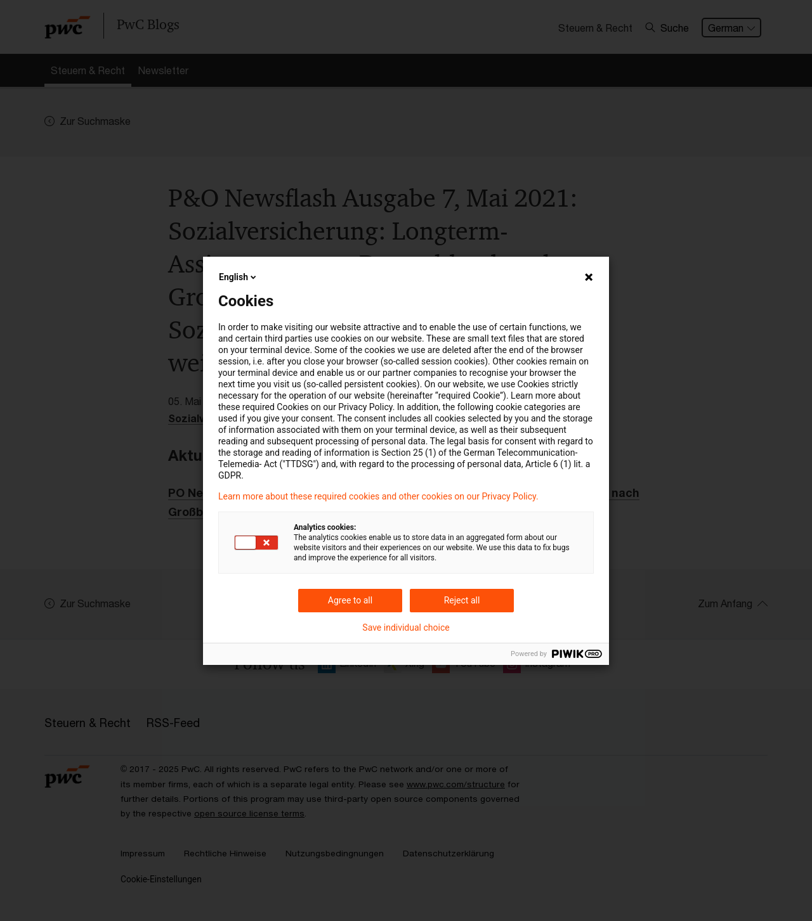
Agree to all (350, 600)
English (238, 277)
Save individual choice (405, 627)
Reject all (462, 600)
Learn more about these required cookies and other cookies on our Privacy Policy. (378, 496)
